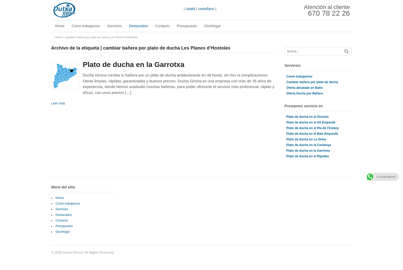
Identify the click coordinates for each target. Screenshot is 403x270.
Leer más (58, 103)
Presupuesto (187, 26)
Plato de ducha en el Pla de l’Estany (312, 128)
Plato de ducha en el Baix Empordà (312, 134)
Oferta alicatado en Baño (304, 88)
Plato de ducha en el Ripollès (307, 156)
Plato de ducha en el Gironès (307, 117)
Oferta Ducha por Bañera (304, 93)
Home (59, 26)
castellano (206, 9)
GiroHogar (212, 26)
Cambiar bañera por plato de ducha (312, 82)
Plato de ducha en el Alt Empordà (310, 122)
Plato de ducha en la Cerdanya (308, 145)
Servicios (114, 26)
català (190, 9)
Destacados (138, 26)
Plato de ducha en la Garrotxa (133, 65)
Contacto (162, 26)
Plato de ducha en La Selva (306, 139)
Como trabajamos (85, 26)
